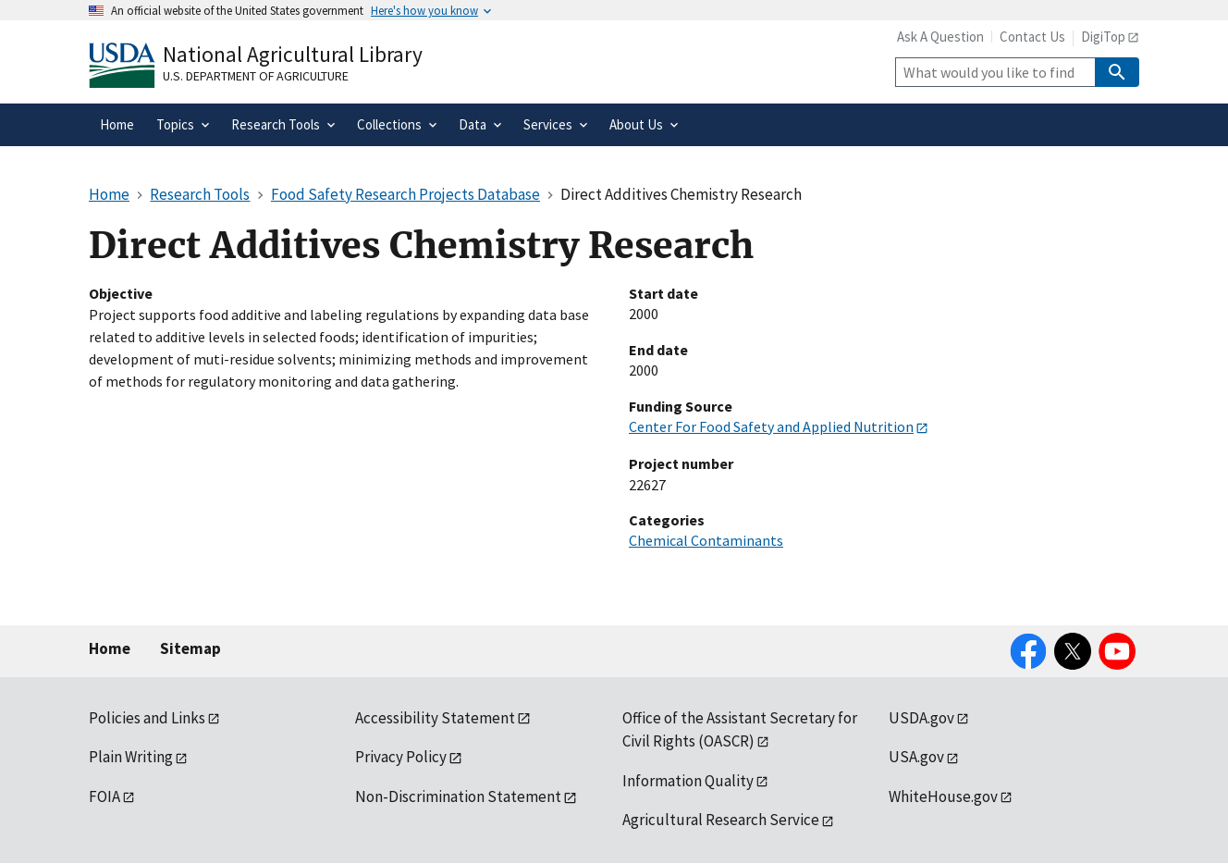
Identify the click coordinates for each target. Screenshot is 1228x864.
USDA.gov (921, 718)
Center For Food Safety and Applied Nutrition (771, 426)
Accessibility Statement (435, 718)
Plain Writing (131, 757)
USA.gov (916, 757)
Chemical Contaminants (706, 540)
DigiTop (1103, 36)
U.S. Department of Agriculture (256, 76)
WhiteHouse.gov (943, 796)
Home (109, 648)
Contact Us (1032, 37)
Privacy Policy (401, 757)
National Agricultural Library (293, 54)
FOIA (104, 796)
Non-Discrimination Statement (458, 796)
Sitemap (190, 648)
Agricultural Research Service (720, 819)
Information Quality (688, 781)
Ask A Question (940, 37)
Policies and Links (147, 718)
